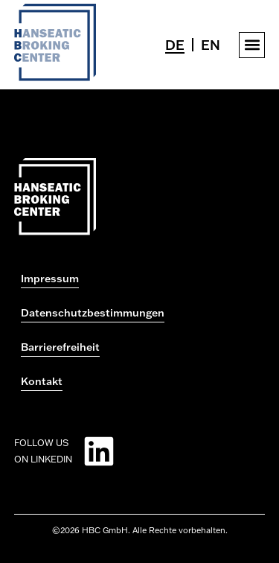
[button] (252, 45)
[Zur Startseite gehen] (55, 76)
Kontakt (41, 381)
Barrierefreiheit (60, 347)
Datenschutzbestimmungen (92, 312)
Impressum (50, 278)
